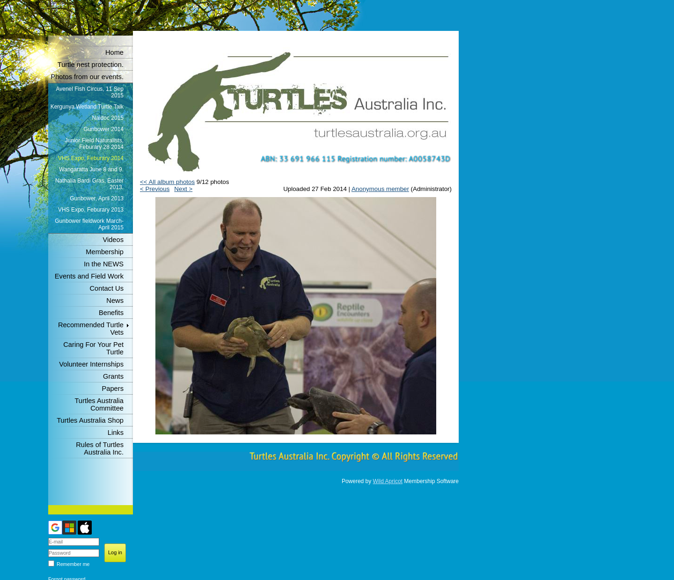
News (115, 300)
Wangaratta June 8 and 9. (91, 169)
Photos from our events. (87, 77)
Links (116, 432)
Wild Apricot (388, 481)
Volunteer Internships (91, 364)
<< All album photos (167, 181)
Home (114, 52)
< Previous (154, 188)
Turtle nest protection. (91, 64)
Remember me (73, 564)
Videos (113, 239)
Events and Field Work (89, 276)
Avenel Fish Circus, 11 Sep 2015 (90, 92)
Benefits (111, 312)
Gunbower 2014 (104, 129)
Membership (105, 252)
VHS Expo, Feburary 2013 (91, 209)
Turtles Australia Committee (99, 404)
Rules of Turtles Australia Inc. (100, 448)
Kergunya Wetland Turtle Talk (87, 106)
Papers (113, 388)
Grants (113, 376)
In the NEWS (104, 264)
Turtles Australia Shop (90, 420)
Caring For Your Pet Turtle (93, 348)
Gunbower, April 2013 (97, 198)
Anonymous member (380, 188)
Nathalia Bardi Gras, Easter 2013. (89, 184)
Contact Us (107, 288)
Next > (183, 188)
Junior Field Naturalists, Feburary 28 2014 (94, 143)
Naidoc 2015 (108, 118)
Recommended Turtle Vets (91, 328)
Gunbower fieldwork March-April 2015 (89, 224)
